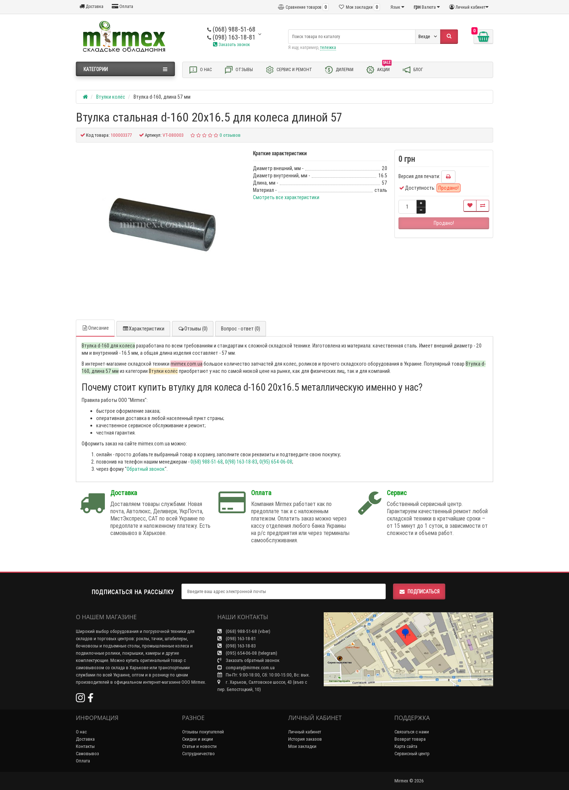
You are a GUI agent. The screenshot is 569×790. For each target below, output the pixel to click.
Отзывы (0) (193, 328)
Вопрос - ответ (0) (240, 328)
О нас (200, 69)
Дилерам (338, 69)
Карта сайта (405, 746)
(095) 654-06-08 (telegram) (247, 653)
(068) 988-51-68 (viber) (243, 631)
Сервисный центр (412, 753)
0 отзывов (230, 135)
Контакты (85, 746)
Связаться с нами (411, 732)
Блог (412, 69)
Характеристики (143, 328)
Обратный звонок (146, 469)
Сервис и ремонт (288, 69)
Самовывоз (87, 753)
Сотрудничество (198, 753)
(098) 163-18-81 (231, 37)
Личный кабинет (304, 732)
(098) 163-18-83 (236, 646)
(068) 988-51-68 (231, 29)
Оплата (122, 6)
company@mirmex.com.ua (246, 667)
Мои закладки (302, 746)
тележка (328, 47)
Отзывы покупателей (203, 732)
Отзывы (238, 69)
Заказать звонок (231, 44)
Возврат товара (410, 739)
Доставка (91, 6)
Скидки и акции (197, 739)
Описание (95, 328)
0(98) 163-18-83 (241, 461)
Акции (379, 69)
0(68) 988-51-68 (207, 461)
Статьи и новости (199, 746)
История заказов (305, 739)
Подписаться (419, 591)
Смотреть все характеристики (286, 197)
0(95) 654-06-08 (275, 461)
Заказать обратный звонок (248, 660)
